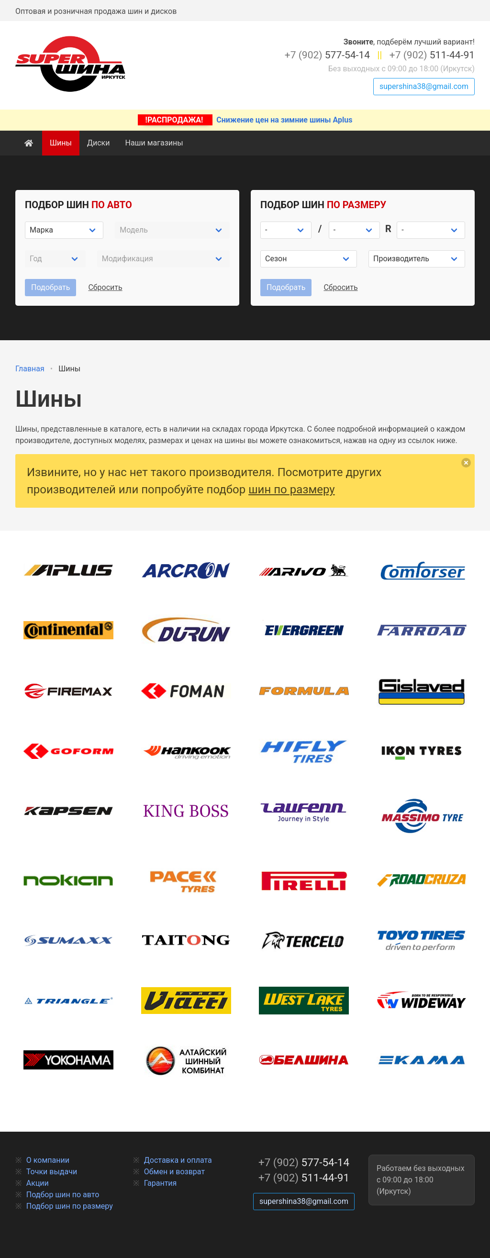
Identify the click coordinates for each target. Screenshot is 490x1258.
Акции (37, 1183)
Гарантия (160, 1183)
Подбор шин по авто (63, 1194)
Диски (98, 142)
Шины (61, 142)
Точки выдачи (51, 1171)
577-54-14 (327, 55)
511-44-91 (432, 55)
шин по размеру (291, 489)
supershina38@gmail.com (423, 86)
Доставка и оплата (178, 1160)
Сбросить (105, 287)
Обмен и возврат (174, 1171)
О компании (47, 1160)
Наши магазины (154, 142)
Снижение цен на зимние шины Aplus (245, 119)
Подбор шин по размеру (69, 1206)
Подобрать (50, 287)
